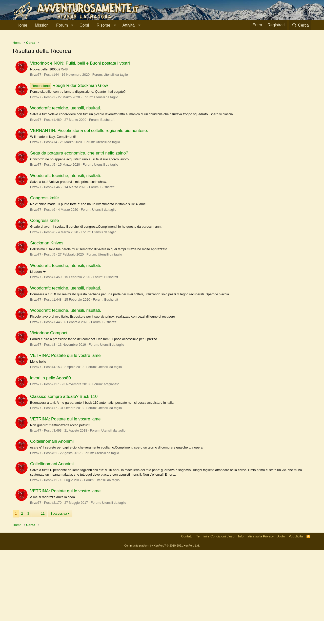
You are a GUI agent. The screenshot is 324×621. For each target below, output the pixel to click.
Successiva (58, 584)
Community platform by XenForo (162, 616)
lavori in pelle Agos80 (50, 449)
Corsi (84, 25)
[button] (72, 25)
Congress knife (44, 268)
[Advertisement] (162, 73)
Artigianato (111, 455)
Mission (42, 25)
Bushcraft (107, 190)
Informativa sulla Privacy (256, 607)
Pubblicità (296, 607)
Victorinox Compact (48, 403)
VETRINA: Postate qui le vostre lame (65, 426)
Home (21, 25)
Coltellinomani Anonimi (52, 512)
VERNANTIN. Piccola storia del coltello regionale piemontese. (89, 201)
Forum (62, 25)
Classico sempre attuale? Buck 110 (63, 467)
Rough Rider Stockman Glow (69, 156)
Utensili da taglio (116, 145)
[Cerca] (300, 25)
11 (43, 584)
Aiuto (281, 607)
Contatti (186, 607)
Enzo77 (35, 145)
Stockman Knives (46, 314)
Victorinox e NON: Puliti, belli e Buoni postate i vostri (80, 134)
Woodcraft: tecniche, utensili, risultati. (65, 179)
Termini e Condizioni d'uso (215, 607)
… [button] (35, 584)
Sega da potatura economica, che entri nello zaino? (79, 224)
